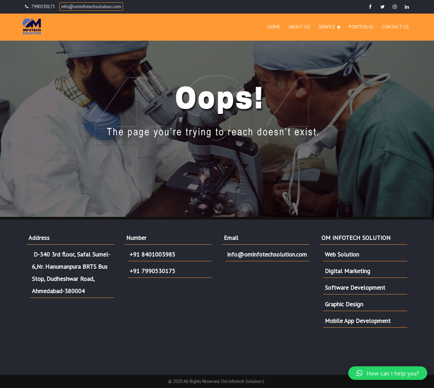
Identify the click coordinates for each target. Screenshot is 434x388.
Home (274, 27)
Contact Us (395, 27)
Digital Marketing (347, 271)
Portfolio (361, 27)
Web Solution (342, 254)
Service (327, 27)
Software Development (355, 287)
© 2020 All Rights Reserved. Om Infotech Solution (215, 381)
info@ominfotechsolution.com (91, 6)
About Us (299, 27)
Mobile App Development (358, 321)
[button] (387, 373)
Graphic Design (344, 304)
